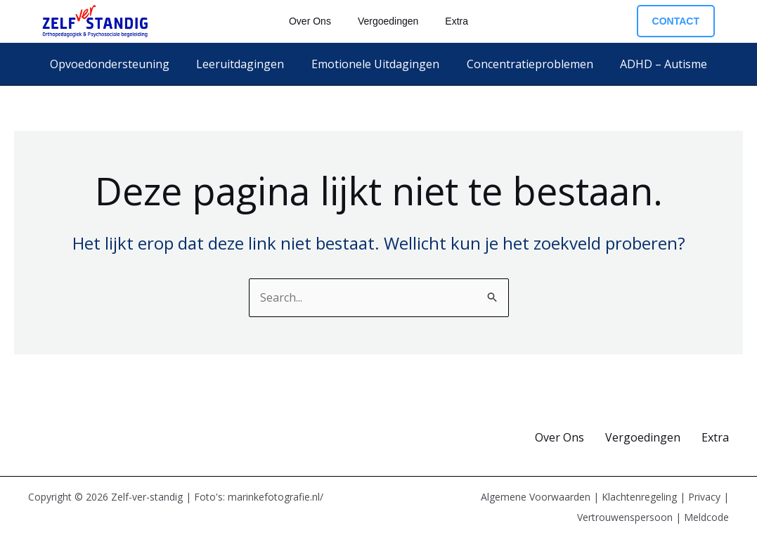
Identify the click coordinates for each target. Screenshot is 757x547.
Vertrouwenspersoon (625, 517)
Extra (715, 437)
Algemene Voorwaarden (535, 496)
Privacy (704, 496)
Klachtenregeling (639, 496)
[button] (676, 21)
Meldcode (706, 517)
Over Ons (559, 437)
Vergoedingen (642, 437)
